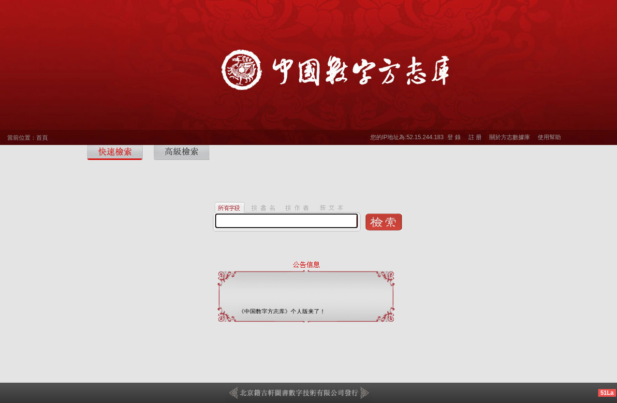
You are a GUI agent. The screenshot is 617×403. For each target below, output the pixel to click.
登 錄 (453, 137)
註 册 (475, 137)
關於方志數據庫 (509, 137)
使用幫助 (549, 137)
